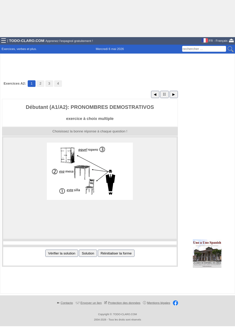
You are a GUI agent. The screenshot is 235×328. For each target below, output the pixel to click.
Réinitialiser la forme (116, 253)
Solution (88, 253)
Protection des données (124, 303)
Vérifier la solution (61, 253)
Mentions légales (158, 303)
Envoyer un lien (91, 303)
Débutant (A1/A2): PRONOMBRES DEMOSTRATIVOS (90, 107)
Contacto (67, 303)
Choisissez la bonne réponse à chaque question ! (89, 131)
